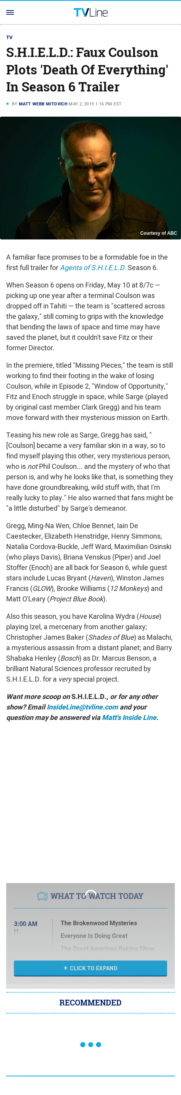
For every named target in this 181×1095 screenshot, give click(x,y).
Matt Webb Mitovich (43, 104)
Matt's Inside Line (129, 718)
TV (9, 37)
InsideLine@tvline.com (82, 707)
